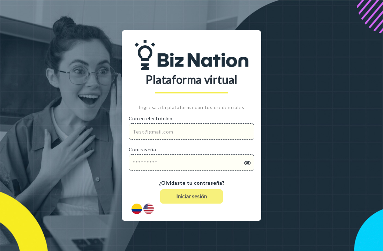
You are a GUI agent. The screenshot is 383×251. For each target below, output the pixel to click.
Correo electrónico (150, 118)
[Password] (191, 162)
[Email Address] (191, 131)
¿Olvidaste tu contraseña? (192, 183)
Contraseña (142, 149)
